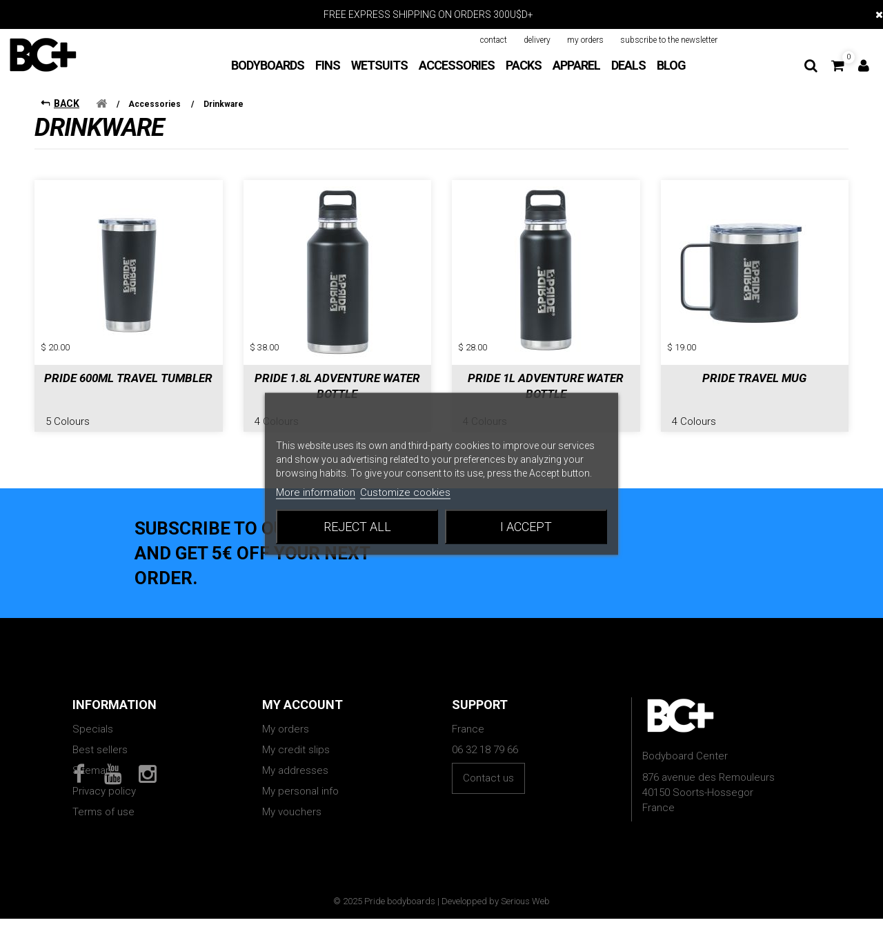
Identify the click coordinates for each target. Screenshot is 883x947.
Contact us (488, 767)
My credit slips (296, 739)
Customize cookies (405, 492)
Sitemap (92, 760)
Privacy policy (104, 781)
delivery (537, 40)
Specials (92, 718)
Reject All (357, 526)
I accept (526, 526)
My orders (285, 718)
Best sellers (100, 739)
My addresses (295, 760)
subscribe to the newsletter (668, 40)
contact (493, 40)
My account (302, 694)
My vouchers (291, 801)
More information (315, 492)
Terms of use (103, 801)
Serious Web (525, 929)
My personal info (300, 781)
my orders (585, 40)
